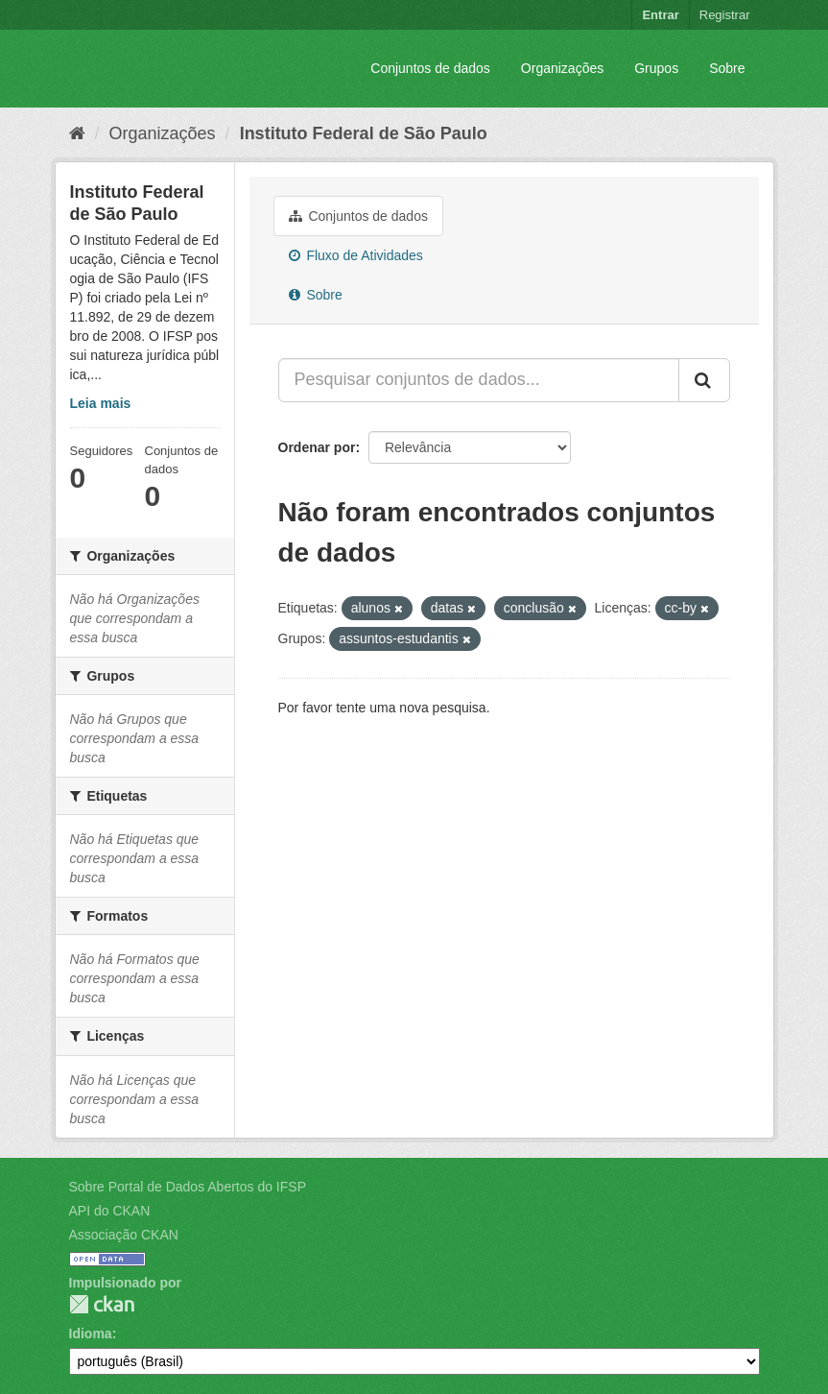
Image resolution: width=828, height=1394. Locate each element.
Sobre (727, 68)
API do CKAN (110, 1210)
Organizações (562, 68)
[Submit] (704, 380)
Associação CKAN (123, 1234)
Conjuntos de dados (430, 68)
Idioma (90, 1333)
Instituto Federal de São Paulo (363, 133)
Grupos (656, 68)
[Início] (77, 133)
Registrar (724, 15)
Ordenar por (317, 447)
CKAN (101, 1304)
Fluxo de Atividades (356, 255)
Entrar (660, 15)
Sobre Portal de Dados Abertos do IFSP (187, 1186)
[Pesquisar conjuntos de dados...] (478, 380)
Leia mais (100, 403)
